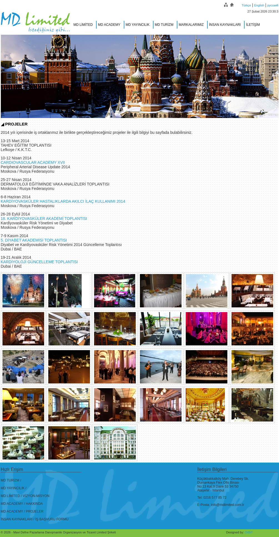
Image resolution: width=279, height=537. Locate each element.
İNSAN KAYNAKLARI (225, 25)
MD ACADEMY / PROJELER (22, 511)
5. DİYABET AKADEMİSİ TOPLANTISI (34, 240)
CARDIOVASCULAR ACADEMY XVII (33, 162)
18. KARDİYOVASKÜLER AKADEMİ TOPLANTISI (44, 218)
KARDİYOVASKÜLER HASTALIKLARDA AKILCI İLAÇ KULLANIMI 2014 (63, 201)
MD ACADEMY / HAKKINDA (22, 504)
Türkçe (246, 5)
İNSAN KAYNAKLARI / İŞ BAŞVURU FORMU (35, 519)
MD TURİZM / (11, 480)
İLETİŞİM (253, 25)
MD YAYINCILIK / (14, 488)
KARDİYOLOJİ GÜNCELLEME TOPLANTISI (39, 262)
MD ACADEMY (109, 25)
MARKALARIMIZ (191, 25)
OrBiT (249, 532)
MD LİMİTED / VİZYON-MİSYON (25, 496)
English (259, 5)
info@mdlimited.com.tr (227, 505)
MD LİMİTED (83, 25)
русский (272, 5)
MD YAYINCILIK (138, 25)
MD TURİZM (164, 25)
